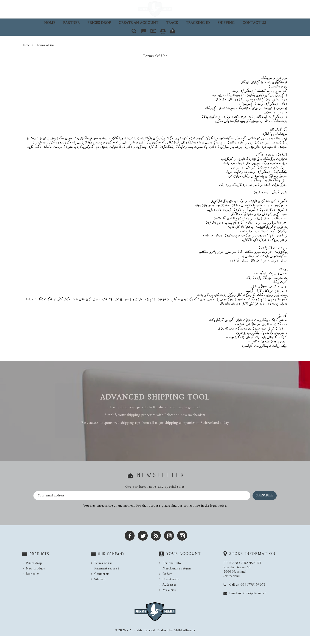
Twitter (143, 536)
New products (36, 569)
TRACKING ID (198, 23)
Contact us (254, 23)
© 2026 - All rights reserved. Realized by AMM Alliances (155, 630)
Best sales (32, 574)
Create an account (138, 23)
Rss (156, 536)
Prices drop (99, 23)
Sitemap (99, 579)
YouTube (169, 536)
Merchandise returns (177, 569)
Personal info (172, 563)
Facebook (130, 536)
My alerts (169, 590)
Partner (71, 23)
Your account (183, 553)
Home (49, 23)
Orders (167, 574)
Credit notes (171, 579)
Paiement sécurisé (106, 569)
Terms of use (103, 563)
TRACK (172, 23)
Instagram (182, 536)
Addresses (169, 585)
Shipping (226, 23)
